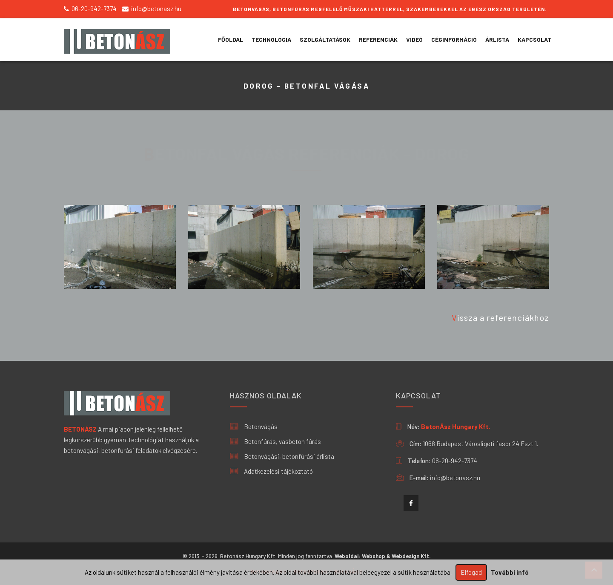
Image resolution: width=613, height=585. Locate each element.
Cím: (415, 443)
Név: (413, 426)
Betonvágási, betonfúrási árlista (282, 456)
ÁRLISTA (497, 39)
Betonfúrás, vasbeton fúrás (275, 441)
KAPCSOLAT (534, 39)
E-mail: (419, 477)
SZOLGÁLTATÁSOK (325, 39)
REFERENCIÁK (378, 39)
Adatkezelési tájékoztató (271, 471)
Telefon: (419, 460)
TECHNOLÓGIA (271, 39)
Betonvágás (254, 426)
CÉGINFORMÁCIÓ (454, 39)
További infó (510, 572)
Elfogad (471, 572)
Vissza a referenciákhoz (500, 317)
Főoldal (230, 39)
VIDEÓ (414, 39)
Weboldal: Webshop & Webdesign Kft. (383, 556)
